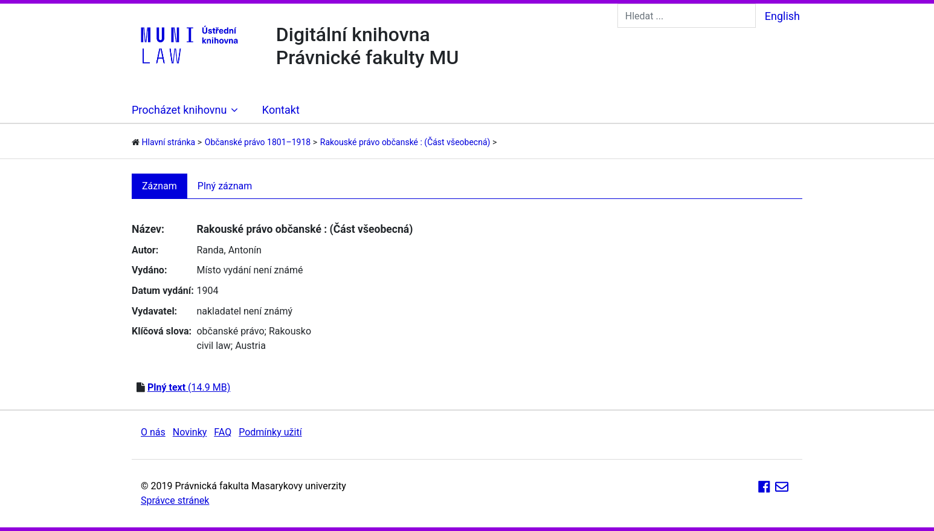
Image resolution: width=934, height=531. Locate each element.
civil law (213, 345)
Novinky (190, 432)
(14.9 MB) (188, 387)
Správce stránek (175, 500)
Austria (250, 345)
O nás (153, 432)
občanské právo (230, 331)
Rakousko (290, 331)
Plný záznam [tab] (225, 186)
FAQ (222, 432)
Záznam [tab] (159, 186)
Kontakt (281, 109)
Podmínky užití (270, 432)
